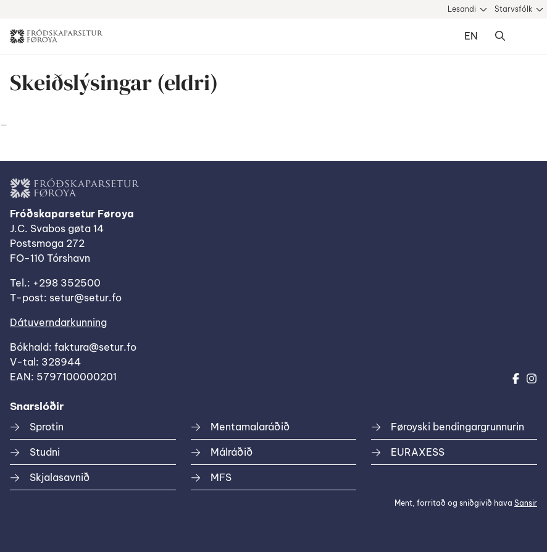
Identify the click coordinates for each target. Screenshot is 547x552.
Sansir (525, 503)
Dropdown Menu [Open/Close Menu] (524, 36)
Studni (45, 452)
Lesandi (462, 9)
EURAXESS (418, 452)
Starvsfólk (513, 9)
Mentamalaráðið (250, 426)
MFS (221, 477)
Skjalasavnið (60, 477)
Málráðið (232, 452)
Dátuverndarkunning (58, 322)
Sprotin (47, 426)
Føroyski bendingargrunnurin (457, 426)
